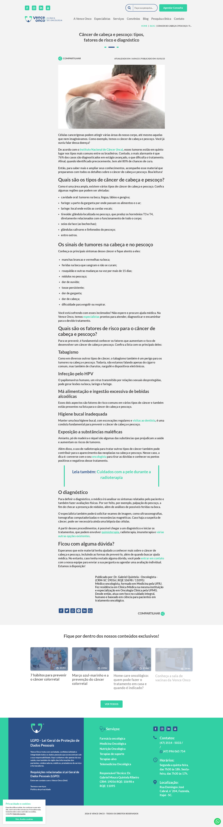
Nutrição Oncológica (112, 754)
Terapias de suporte (112, 759)
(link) (65, 785)
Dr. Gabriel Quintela (126, 581)
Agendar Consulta (178, 8)
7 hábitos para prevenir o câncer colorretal (48, 684)
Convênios (139, 18)
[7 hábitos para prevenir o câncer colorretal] (49, 665)
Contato (184, 18)
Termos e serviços (38, 791)
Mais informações (19, 814)
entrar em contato (152, 563)
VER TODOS (111, 709)
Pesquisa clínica (167, 18)
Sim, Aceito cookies (24, 819)
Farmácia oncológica (112, 744)
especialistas (91, 319)
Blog (151, 18)
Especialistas (108, 18)
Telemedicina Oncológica (115, 769)
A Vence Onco (88, 18)
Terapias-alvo (108, 764)
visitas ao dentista (144, 423)
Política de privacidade (40, 794)
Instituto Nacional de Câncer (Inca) (101, 150)
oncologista (99, 460)
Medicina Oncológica (113, 749)
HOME (144, 26)
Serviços (124, 18)
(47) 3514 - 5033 (170, 748)
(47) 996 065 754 (172, 756)
